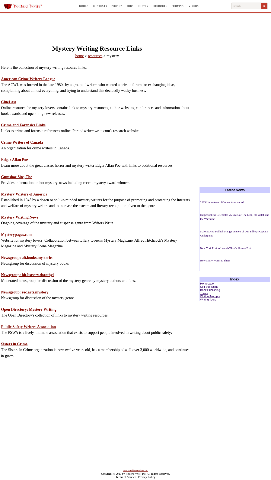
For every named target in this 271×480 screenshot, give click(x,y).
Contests (100, 6)
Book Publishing (210, 290)
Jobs (130, 6)
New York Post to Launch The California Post (225, 248)
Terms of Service (126, 477)
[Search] (264, 6)
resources (95, 56)
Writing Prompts (210, 296)
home (79, 56)
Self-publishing (209, 286)
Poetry (143, 6)
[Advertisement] (135, 24)
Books (84, 6)
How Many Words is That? (215, 260)
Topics (204, 293)
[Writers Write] (25, 6)
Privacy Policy (146, 477)
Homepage (207, 283)
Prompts (178, 6)
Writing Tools (208, 299)
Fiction (116, 6)
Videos (194, 6)
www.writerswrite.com (135, 470)
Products (160, 6)
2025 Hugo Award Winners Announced (222, 202)
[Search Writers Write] (246, 6)
